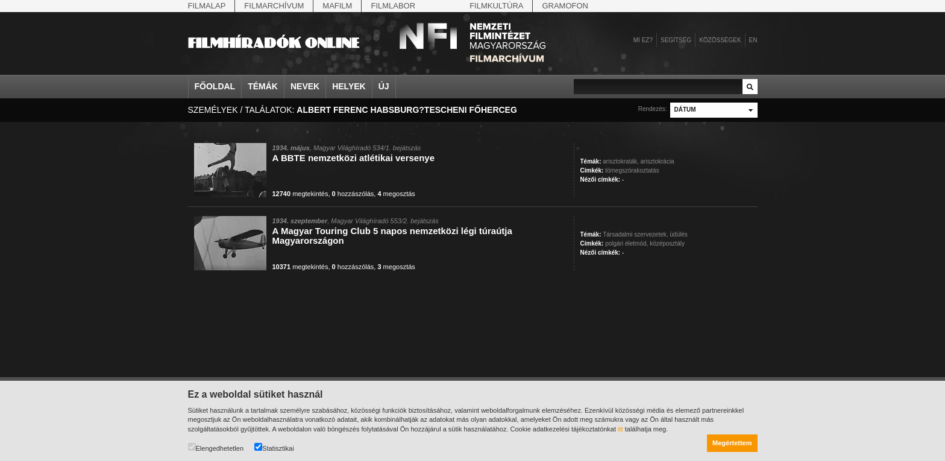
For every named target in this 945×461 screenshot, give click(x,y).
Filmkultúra (496, 5)
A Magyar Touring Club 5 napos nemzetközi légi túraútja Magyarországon (392, 236)
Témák (263, 86)
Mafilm (337, 5)
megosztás (396, 193)
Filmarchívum (274, 5)
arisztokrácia (657, 161)
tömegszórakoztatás (632, 170)
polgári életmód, (626, 243)
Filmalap (207, 5)
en (753, 40)
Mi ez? (643, 40)
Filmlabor (393, 5)
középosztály (667, 243)
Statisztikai (274, 447)
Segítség (676, 40)
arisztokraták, (620, 161)
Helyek (349, 86)
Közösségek (720, 40)
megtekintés (300, 193)
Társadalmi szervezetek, (635, 234)
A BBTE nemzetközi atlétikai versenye (353, 158)
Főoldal (215, 86)
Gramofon (565, 5)
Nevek (304, 86)
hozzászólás (353, 193)
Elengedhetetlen (216, 447)
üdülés (678, 234)
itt (620, 429)
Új (383, 86)
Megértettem (732, 443)
